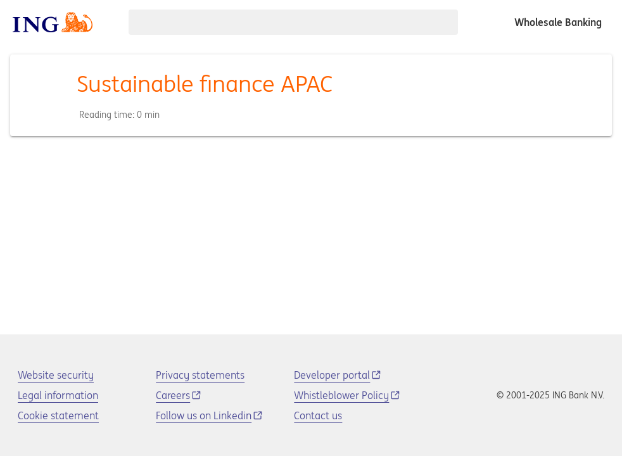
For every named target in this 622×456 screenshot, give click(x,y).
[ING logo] (52, 22)
